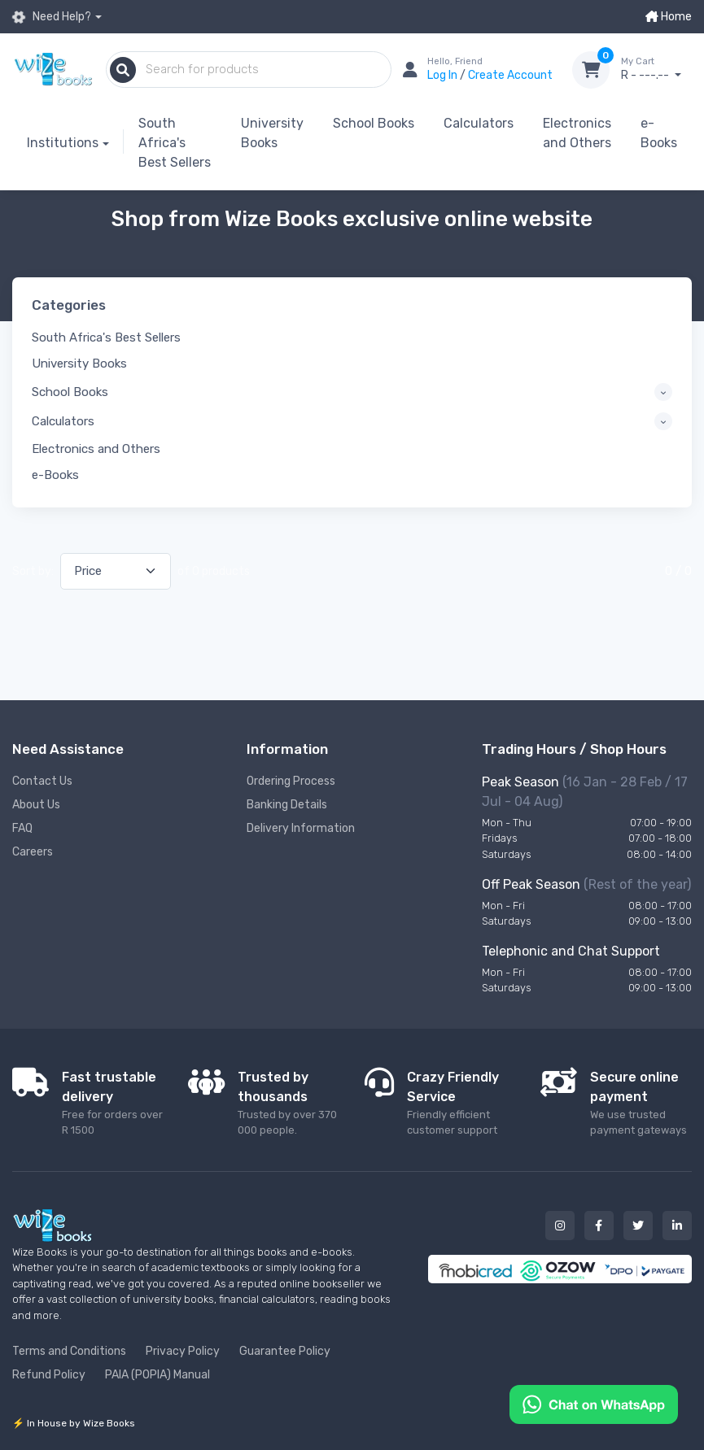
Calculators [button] (63, 421)
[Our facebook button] (599, 1225)
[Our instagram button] (560, 1225)
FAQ (22, 828)
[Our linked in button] (677, 1225)
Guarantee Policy (284, 1351)
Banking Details (287, 805)
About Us (36, 805)
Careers (32, 852)
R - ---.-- (656, 69)
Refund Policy (48, 1375)
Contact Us (42, 781)
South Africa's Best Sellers (174, 142)
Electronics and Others (577, 132)
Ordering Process (291, 781)
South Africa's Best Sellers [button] (106, 337)
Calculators (479, 123)
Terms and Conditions (69, 1351)
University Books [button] (79, 363)
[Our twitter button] (638, 1225)
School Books (373, 123)
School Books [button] (70, 392)
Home (668, 17)
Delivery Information (301, 828)
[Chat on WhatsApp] (593, 1403)
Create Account (510, 75)
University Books (272, 132)
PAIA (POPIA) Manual (157, 1375)
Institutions (62, 142)
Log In (443, 75)
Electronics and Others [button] (96, 449)
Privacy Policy (183, 1351)
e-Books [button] (55, 475)
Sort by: (33, 571)
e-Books (659, 132)
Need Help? (51, 17)
